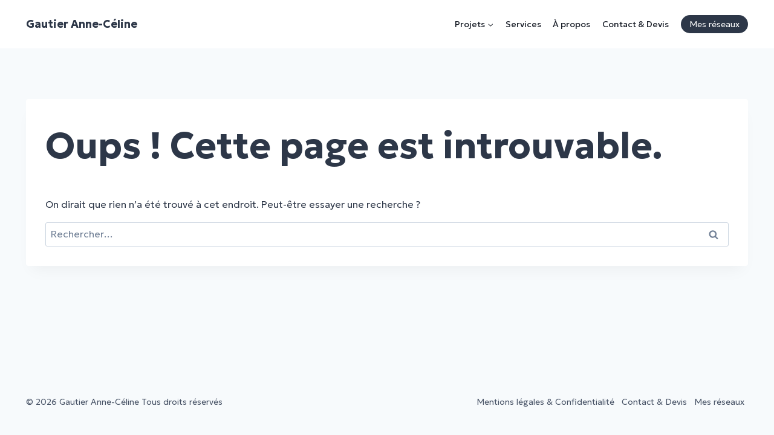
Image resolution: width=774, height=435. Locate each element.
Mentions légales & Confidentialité (545, 401)
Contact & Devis (635, 24)
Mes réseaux (714, 24)
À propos (571, 24)
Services (523, 24)
